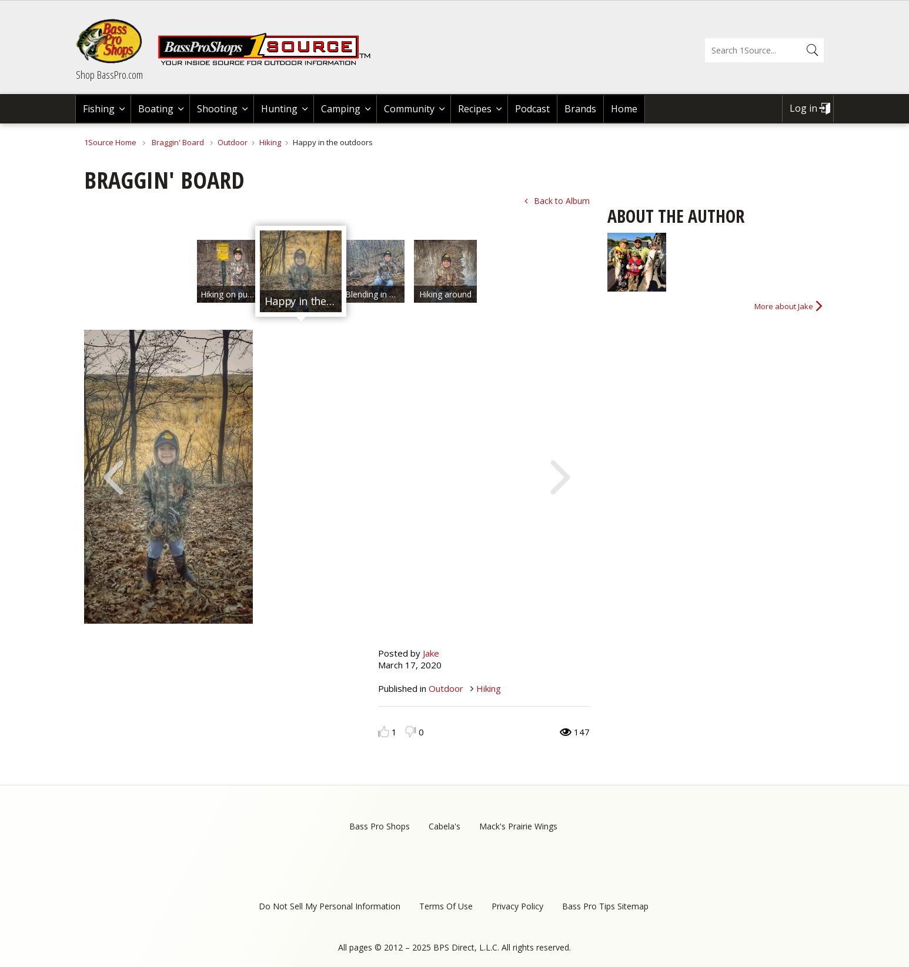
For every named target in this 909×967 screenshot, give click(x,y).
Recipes (475, 108)
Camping (340, 108)
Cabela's (444, 826)
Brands (580, 108)
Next (560, 476)
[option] (228, 271)
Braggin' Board (178, 142)
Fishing (99, 108)
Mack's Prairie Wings (518, 826)
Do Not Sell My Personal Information (329, 906)
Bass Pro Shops (379, 826)
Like (383, 731)
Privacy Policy (517, 906)
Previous (113, 476)
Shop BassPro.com (109, 74)
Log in (803, 108)
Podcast (532, 108)
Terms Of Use (446, 906)
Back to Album (562, 200)
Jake (431, 653)
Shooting (217, 108)
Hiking (270, 142)
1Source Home (110, 142)
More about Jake (783, 306)
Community (409, 108)
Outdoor (233, 142)
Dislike (410, 731)
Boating (155, 108)
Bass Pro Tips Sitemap (605, 906)
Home (624, 108)
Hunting (279, 108)
